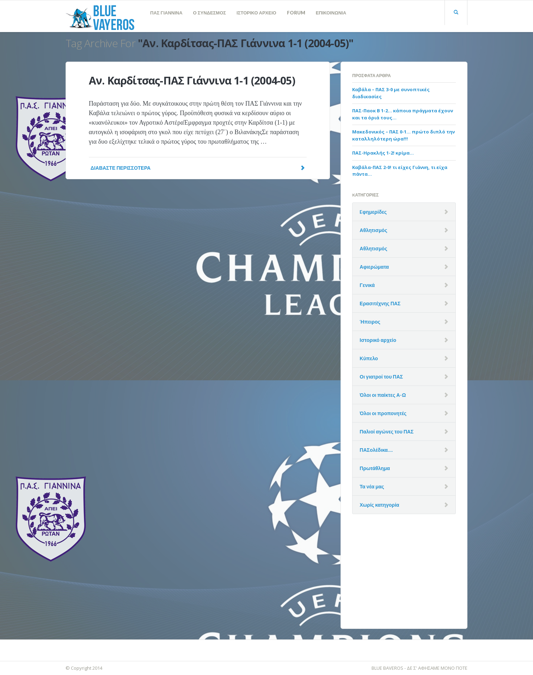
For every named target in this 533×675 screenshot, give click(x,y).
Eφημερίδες (373, 212)
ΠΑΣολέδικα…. (376, 450)
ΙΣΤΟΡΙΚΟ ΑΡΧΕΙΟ (256, 12)
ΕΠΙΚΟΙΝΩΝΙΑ (331, 12)
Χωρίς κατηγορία (379, 505)
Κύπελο (369, 358)
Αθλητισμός (373, 230)
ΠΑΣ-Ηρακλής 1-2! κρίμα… (383, 153)
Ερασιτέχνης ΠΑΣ (380, 303)
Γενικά (367, 285)
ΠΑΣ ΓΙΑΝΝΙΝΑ (166, 12)
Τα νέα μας (372, 486)
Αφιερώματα (374, 267)
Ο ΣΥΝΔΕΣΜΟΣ (209, 12)
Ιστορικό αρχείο (378, 340)
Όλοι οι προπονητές (383, 413)
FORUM (296, 12)
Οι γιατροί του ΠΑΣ (381, 377)
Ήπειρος (370, 322)
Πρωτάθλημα (375, 468)
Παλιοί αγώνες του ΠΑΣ (386, 432)
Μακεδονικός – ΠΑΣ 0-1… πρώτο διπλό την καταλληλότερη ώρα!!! (403, 135)
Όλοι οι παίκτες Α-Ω (383, 395)
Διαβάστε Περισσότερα (198, 168)
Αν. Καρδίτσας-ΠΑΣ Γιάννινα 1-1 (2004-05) (192, 80)
